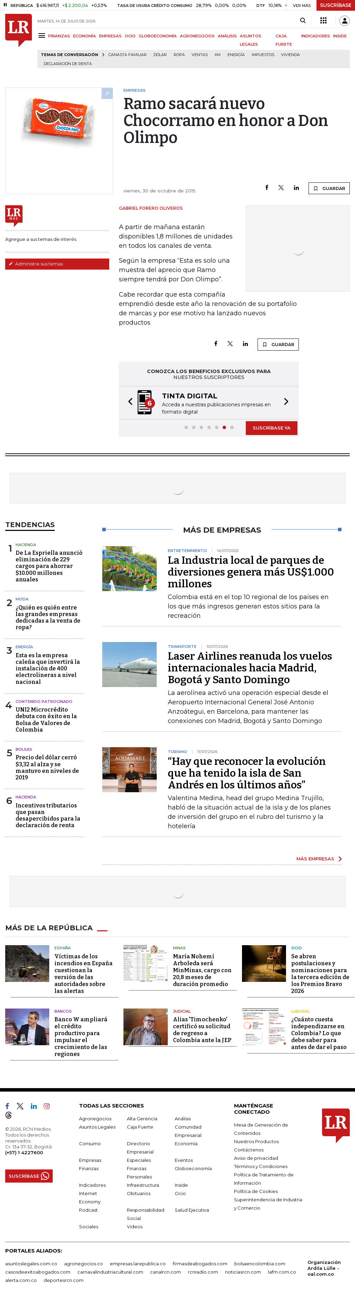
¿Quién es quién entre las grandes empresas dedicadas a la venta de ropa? (48, 617)
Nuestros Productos (256, 1141)
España (62, 948)
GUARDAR (329, 188)
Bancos (63, 1011)
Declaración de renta (68, 64)
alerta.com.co (21, 1280)
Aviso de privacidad (256, 1158)
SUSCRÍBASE (336, 5)
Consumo (90, 1143)
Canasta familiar (128, 55)
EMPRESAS (110, 36)
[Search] (303, 20)
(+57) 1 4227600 (24, 1152)
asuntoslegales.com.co (31, 1263)
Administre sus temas (36, 263)
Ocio (296, 948)
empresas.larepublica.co (138, 1263)
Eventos (184, 1160)
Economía (186, 1143)
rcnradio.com (203, 1272)
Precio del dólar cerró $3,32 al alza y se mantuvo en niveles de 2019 (47, 767)
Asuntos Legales (97, 1127)
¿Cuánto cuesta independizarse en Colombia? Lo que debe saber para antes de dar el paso (319, 1033)
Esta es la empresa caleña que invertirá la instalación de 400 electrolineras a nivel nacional (48, 668)
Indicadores (92, 1185)
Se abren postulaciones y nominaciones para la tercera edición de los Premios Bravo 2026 (320, 973)
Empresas (90, 1160)
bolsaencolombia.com (259, 1263)
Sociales (88, 1226)
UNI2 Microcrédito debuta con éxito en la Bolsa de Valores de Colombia (46, 719)
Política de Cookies (256, 1191)
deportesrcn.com (64, 1280)
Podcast (88, 1210)
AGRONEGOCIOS (197, 36)
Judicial (182, 1011)
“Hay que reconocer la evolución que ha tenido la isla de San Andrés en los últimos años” (247, 773)
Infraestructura (143, 1185)
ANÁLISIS (227, 36)
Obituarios (138, 1193)
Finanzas (88, 1168)
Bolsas (24, 749)
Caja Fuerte (140, 1127)
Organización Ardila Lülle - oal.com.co (324, 1268)
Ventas (200, 55)
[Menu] (42, 35)
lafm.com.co (282, 1272)
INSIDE (340, 36)
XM (217, 55)
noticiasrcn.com (243, 1272)
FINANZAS (59, 36)
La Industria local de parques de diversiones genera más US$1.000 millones (251, 572)
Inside (181, 1185)
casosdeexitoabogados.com (37, 1272)
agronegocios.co (83, 1263)
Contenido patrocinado (44, 701)
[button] (128, 402)
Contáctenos (248, 1149)
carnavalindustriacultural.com (110, 1272)
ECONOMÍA (84, 36)
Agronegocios (95, 1118)
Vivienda (290, 55)
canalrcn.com (165, 1272)
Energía (236, 55)
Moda (22, 599)
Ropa (179, 55)
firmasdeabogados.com (200, 1263)
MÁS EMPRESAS (315, 858)
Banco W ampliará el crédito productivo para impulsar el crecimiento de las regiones (80, 1036)
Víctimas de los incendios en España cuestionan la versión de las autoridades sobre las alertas (83, 973)
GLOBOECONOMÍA (158, 36)
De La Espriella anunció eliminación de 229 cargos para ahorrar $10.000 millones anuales (49, 566)
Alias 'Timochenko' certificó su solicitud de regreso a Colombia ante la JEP (202, 1029)
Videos (134, 1226)
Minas (179, 948)
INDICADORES (315, 36)
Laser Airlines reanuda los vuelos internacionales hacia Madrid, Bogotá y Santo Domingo (250, 668)
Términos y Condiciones (260, 1166)
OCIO (130, 36)
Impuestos (263, 55)
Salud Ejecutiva (192, 1210)
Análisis (183, 1118)
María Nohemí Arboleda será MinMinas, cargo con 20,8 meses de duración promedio (202, 970)
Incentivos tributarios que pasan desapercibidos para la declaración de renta (48, 815)
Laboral (300, 1011)
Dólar (160, 55)
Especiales (139, 1160)
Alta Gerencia (142, 1118)
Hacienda (26, 544)
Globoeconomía (193, 1168)
